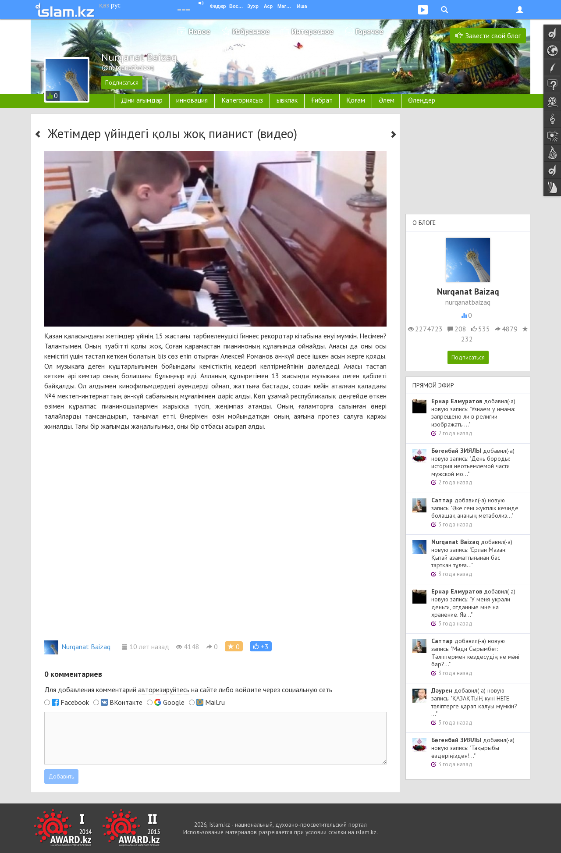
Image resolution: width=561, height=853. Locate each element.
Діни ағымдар (142, 100)
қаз (104, 4)
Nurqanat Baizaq (77, 646)
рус (116, 4)
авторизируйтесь (163, 689)
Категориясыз (242, 100)
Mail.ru (215, 702)
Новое (199, 31)
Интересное (312, 31)
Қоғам (355, 100)
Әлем (386, 100)
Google (174, 702)
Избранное (251, 31)
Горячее (369, 31)
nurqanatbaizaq (467, 302)
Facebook (74, 702)
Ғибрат (322, 100)
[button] (261, 646)
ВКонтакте (126, 702)
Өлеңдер (421, 100)
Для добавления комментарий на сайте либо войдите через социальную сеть (188, 689)
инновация (192, 100)
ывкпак (287, 100)
